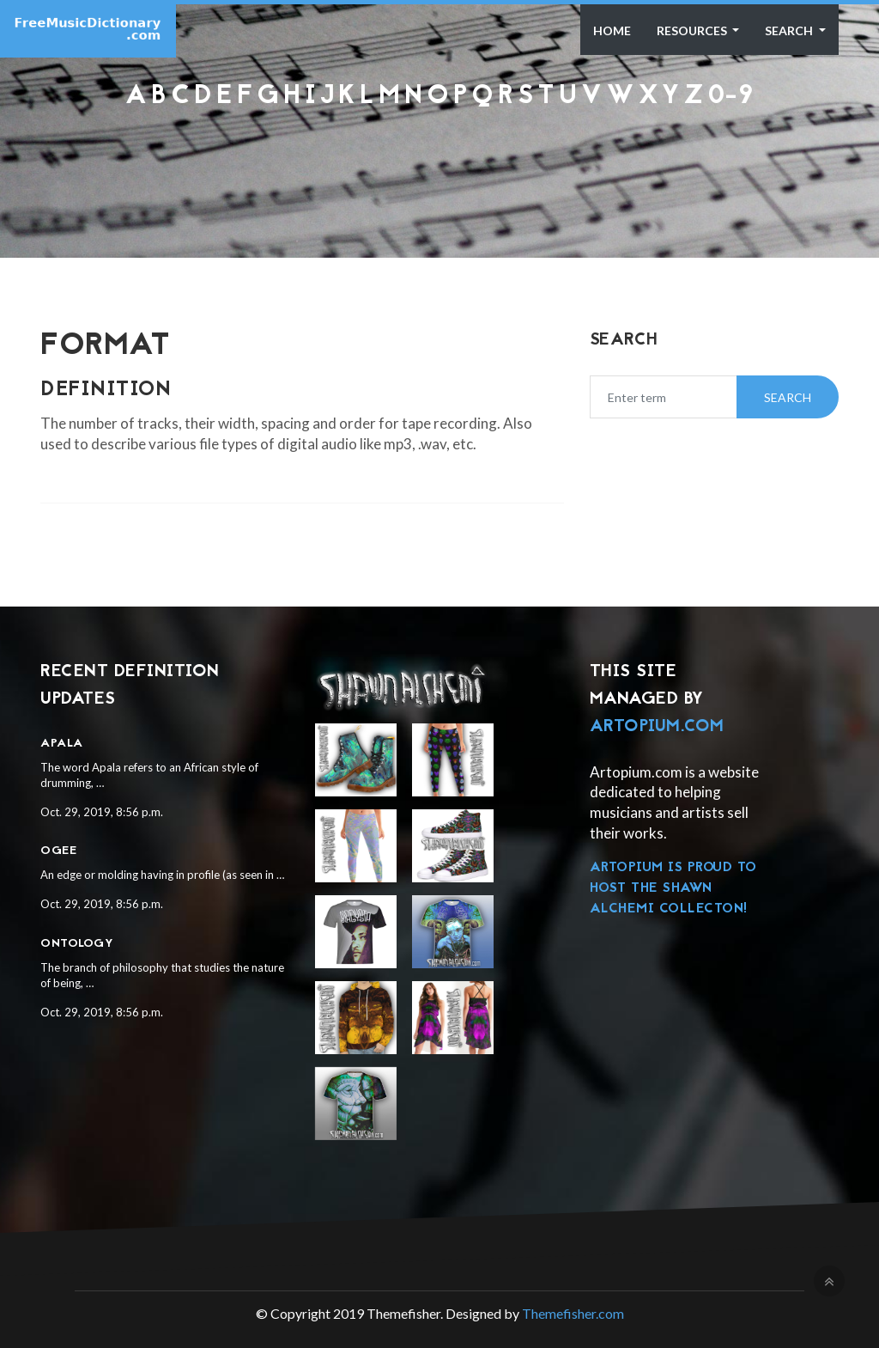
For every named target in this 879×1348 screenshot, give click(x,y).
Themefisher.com (573, 1313)
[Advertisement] (439, 156)
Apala (61, 744)
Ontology (76, 944)
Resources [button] (693, 30)
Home (612, 30)
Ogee (58, 851)
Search (790, 30)
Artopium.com (657, 727)
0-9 (731, 96)
